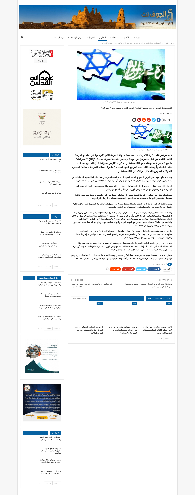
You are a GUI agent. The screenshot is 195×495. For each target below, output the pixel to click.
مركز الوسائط (75, 37)
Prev (167, 339)
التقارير (102, 37)
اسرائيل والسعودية (160, 264)
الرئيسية (138, 37)
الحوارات (91, 37)
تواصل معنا (58, 37)
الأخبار (127, 37)
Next (159, 339)
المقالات (114, 37)
